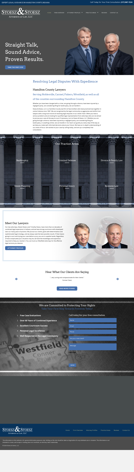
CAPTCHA (67, 352)
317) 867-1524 (126, 2)
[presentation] (77, 357)
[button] (15, 67)
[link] (49, 12)
